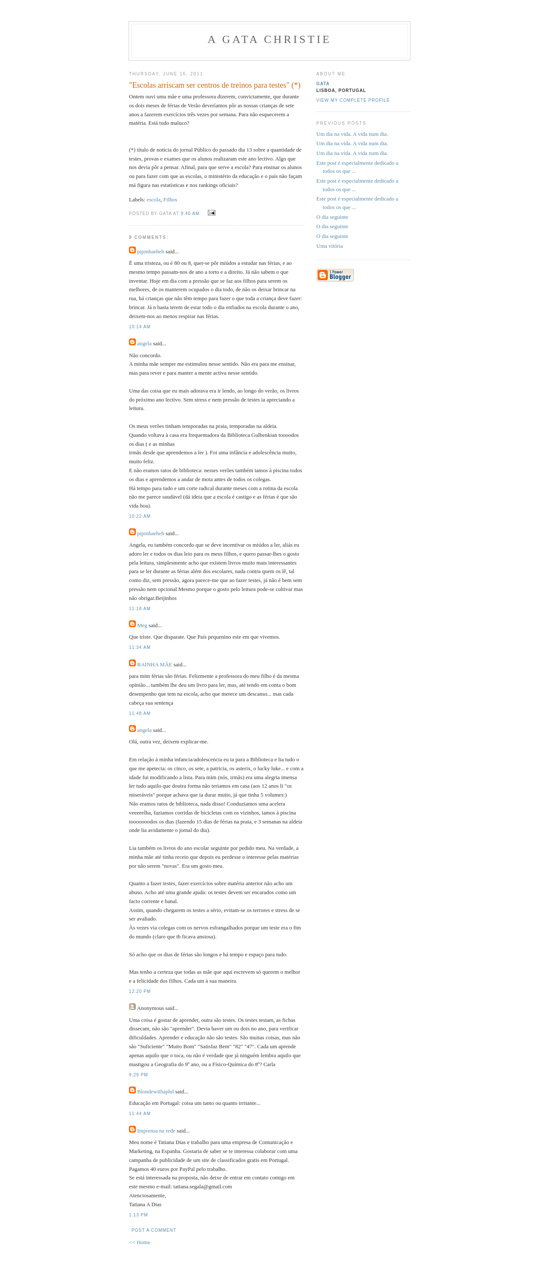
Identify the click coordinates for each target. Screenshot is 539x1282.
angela (144, 343)
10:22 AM (140, 516)
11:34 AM (140, 647)
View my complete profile (353, 100)
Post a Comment (154, 1230)
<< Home (139, 1242)
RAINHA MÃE (154, 664)
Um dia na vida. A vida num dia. (352, 134)
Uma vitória (329, 246)
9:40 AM (190, 213)
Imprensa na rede (156, 1130)
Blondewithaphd (155, 1091)
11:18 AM (140, 608)
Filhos (170, 199)
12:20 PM (140, 991)
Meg (142, 625)
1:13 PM (138, 1215)
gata (323, 83)
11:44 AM (140, 1113)
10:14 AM (140, 326)
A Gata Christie (269, 39)
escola (154, 199)
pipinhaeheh (150, 251)
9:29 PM (138, 1075)
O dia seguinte (332, 217)
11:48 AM (140, 713)
